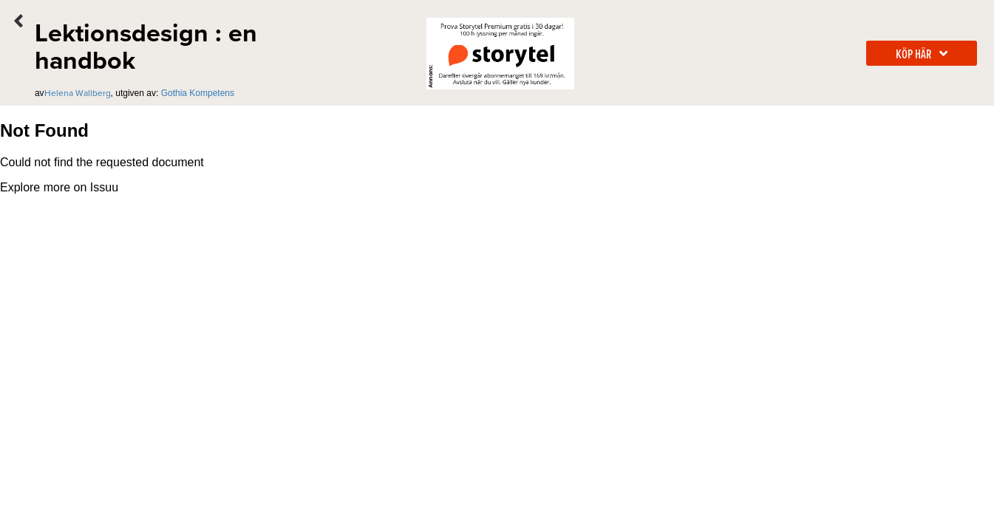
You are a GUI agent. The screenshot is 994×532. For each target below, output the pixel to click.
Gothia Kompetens (197, 93)
